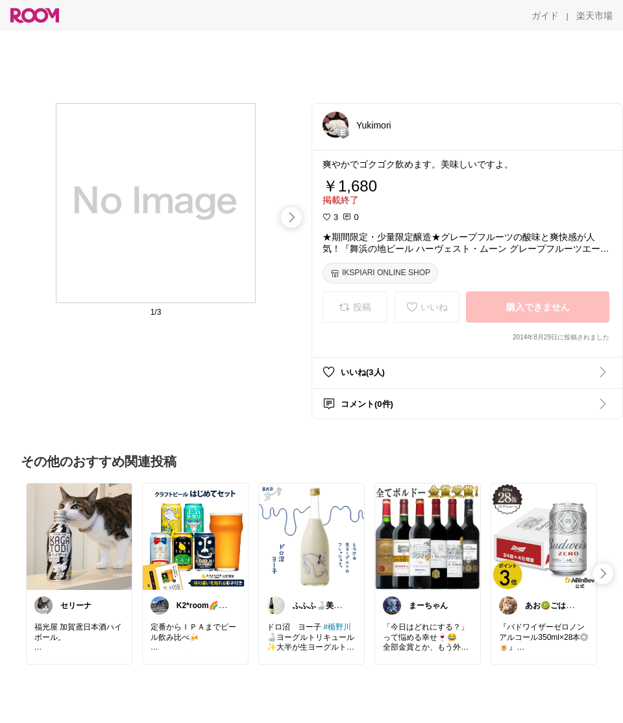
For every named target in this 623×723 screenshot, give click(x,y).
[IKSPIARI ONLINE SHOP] (380, 273)
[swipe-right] (291, 217)
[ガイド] (545, 15)
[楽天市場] (594, 15)
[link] (79, 536)
